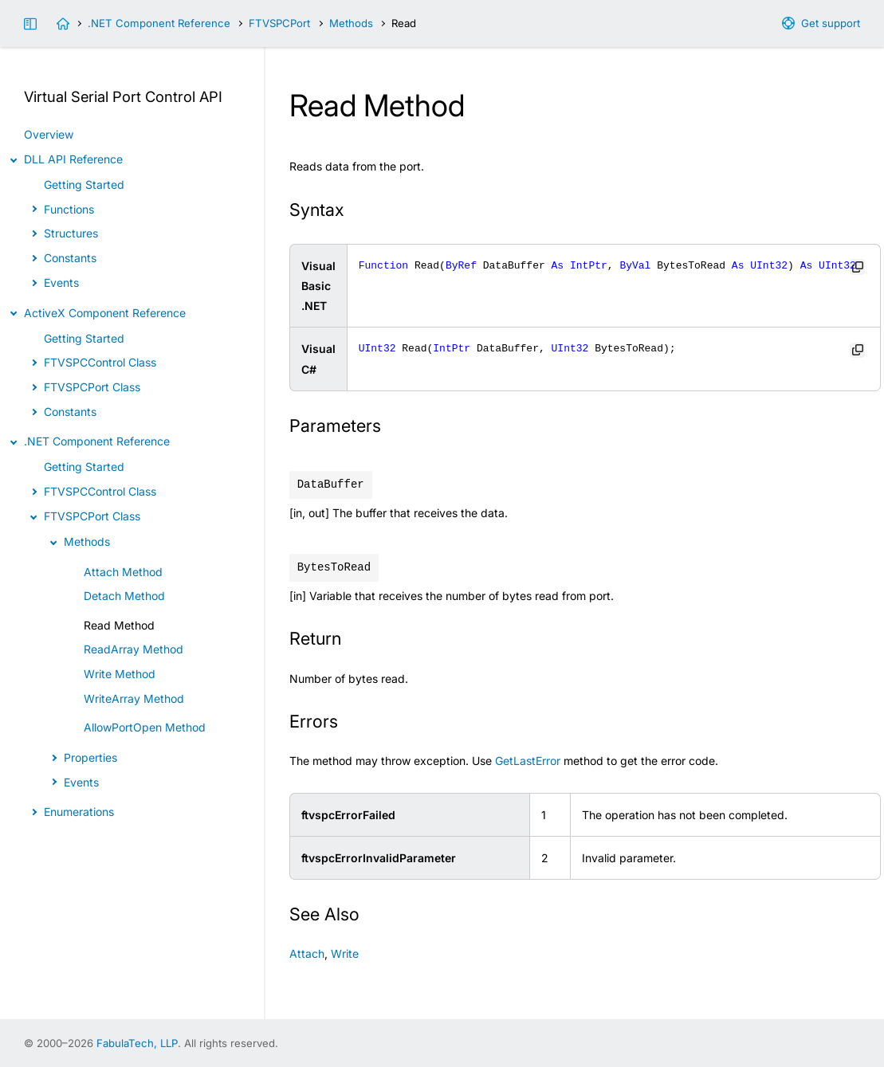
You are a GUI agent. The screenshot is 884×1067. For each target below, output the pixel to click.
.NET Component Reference (159, 23)
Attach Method (123, 572)
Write (345, 953)
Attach (306, 953)
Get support (830, 23)
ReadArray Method (133, 649)
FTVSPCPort (279, 23)
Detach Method (124, 595)
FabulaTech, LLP (137, 1043)
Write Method (119, 674)
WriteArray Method (134, 698)
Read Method (119, 625)
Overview (48, 134)
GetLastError (527, 760)
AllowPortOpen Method (145, 727)
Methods (351, 23)
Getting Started (84, 184)
